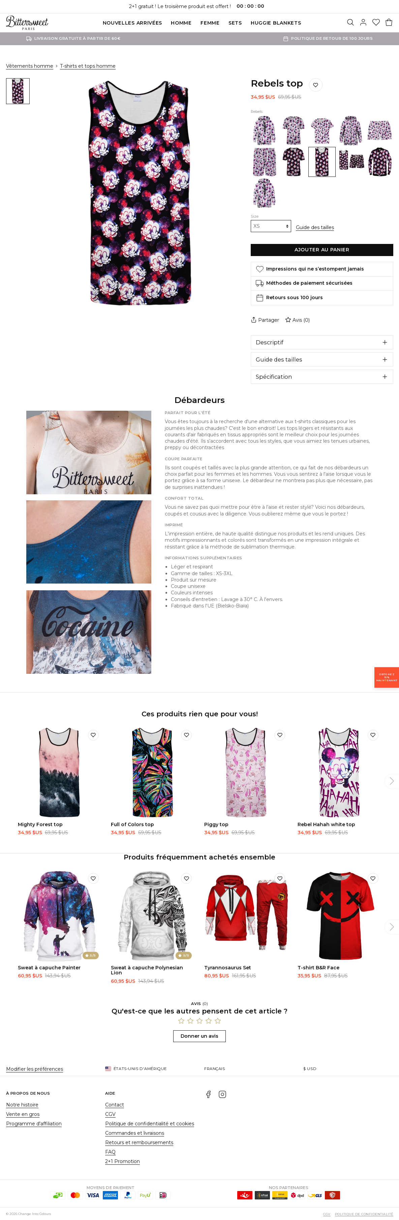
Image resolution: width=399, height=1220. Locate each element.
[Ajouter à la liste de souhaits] (316, 85)
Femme (210, 23)
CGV (110, 1114)
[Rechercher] (350, 23)
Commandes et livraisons (134, 1133)
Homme (181, 23)
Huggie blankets (276, 23)
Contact (114, 1104)
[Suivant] (392, 781)
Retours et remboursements (139, 1142)
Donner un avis (199, 1036)
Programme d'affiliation (34, 1123)
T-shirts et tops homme (88, 66)
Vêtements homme (29, 66)
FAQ (110, 1152)
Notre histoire (22, 1104)
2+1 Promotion (122, 1161)
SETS (235, 23)
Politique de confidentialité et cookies (149, 1123)
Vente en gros (22, 1114)
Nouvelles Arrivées (132, 23)
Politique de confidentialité (364, 1214)
